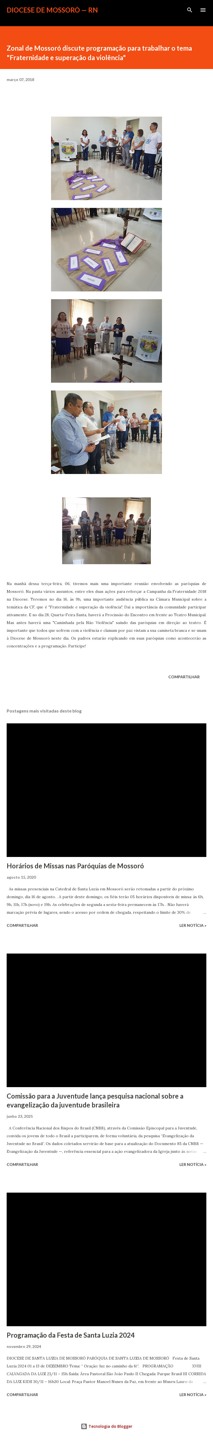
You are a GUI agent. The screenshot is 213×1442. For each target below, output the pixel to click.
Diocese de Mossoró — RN (52, 10)
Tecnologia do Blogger (106, 1426)
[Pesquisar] (189, 10)
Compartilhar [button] (184, 676)
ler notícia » (192, 925)
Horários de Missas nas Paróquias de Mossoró (75, 866)
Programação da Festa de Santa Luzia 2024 (71, 1335)
